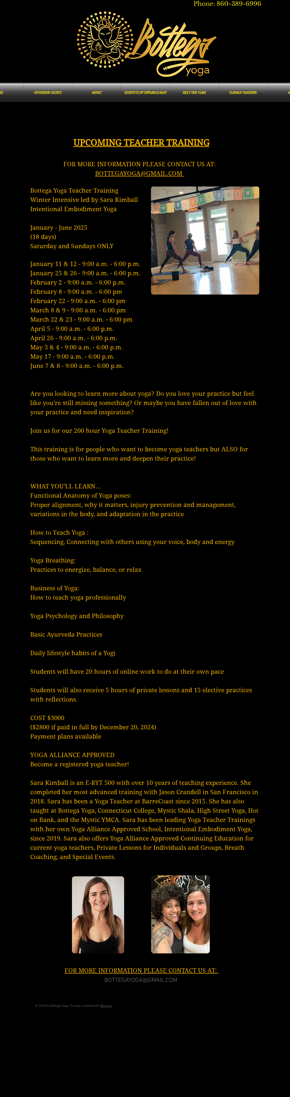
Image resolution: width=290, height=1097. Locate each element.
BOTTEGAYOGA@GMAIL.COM (139, 173)
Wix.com (106, 1006)
